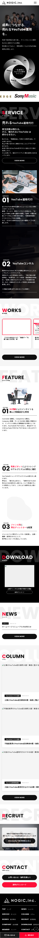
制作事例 (9, 919)
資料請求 (29, 935)
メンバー (9, 929)
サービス (9, 914)
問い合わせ (9, 935)
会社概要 (10, 924)
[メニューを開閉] (35, 2)
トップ (6, 909)
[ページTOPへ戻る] (36, 929)
